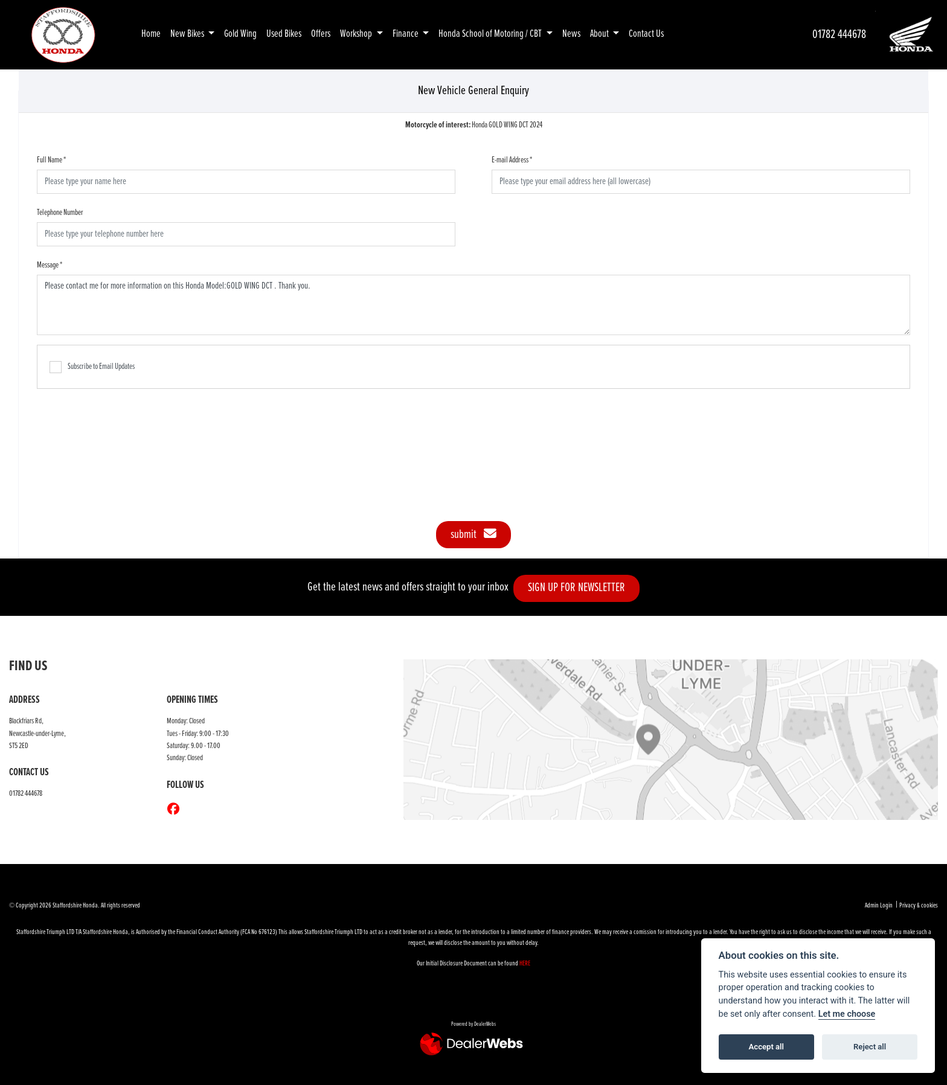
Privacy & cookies (918, 906)
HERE (524, 963)
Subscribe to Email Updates (92, 367)
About (600, 34)
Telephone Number (60, 212)
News (571, 34)
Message (49, 265)
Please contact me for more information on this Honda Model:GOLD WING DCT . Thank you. (473, 305)
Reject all (869, 1046)
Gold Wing (240, 34)
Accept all (766, 1046)
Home (151, 34)
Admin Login (879, 906)
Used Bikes (283, 34)
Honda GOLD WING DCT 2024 (473, 125)
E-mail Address (512, 160)
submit (473, 534)
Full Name (51, 160)
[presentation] (473, 448)
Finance (406, 34)
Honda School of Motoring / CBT (491, 34)
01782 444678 (839, 35)
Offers (320, 34)
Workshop (357, 34)
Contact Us (646, 34)
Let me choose (847, 1014)
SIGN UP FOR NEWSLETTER (582, 588)
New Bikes (188, 34)
